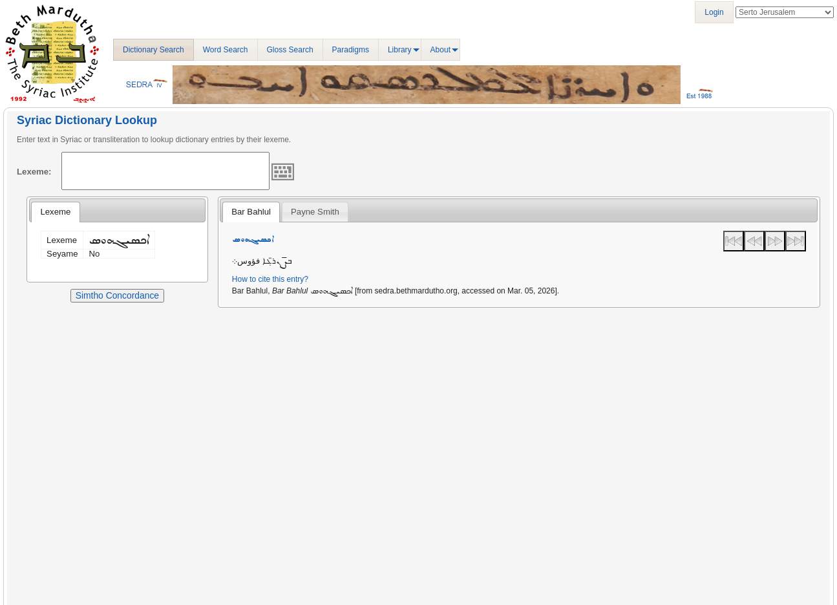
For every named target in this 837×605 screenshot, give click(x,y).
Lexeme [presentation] (55, 212)
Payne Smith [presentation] (315, 212)
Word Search (225, 49)
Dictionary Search (153, 49)
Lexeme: (34, 171)
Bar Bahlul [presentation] (251, 212)
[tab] (55, 212)
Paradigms (350, 49)
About (440, 49)
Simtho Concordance (117, 295)
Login (714, 12)
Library (400, 49)
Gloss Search (290, 49)
